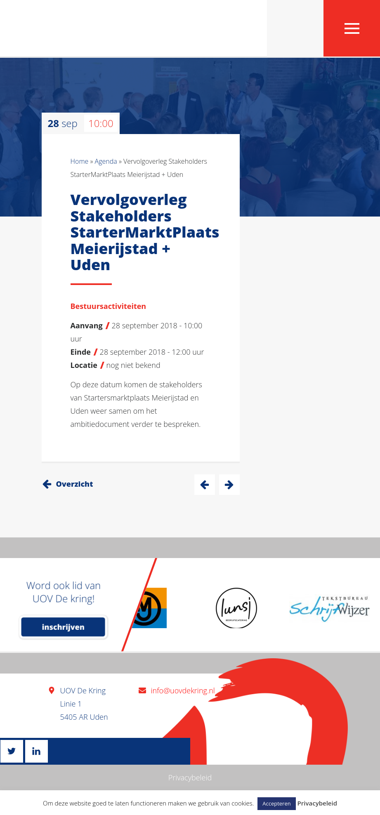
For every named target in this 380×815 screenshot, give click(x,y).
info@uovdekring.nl (183, 690)
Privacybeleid (190, 777)
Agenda (106, 161)
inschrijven (63, 627)
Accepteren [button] (276, 803)
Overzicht (74, 484)
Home (80, 161)
